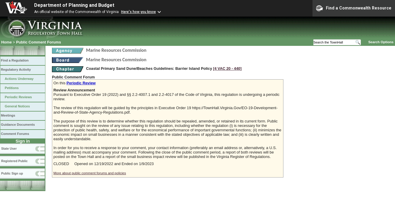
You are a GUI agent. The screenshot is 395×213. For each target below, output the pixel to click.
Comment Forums (15, 133)
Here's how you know (138, 12)
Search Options (381, 42)
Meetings (8, 115)
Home (6, 42)
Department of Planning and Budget (74, 5)
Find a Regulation (14, 60)
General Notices (17, 106)
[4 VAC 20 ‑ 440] (227, 68)
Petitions (12, 88)
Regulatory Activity (16, 69)
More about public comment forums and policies (89, 173)
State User (9, 148)
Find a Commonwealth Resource (353, 8)
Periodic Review (81, 83)
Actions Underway (19, 78)
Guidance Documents (18, 124)
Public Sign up (12, 173)
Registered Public (14, 161)
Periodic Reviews (18, 97)
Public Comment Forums (38, 42)
